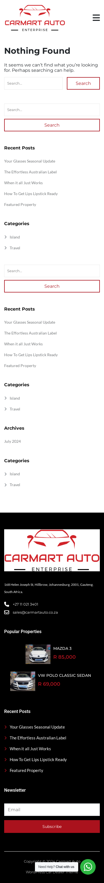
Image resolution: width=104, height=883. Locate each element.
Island (15, 237)
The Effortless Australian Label (30, 171)
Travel (15, 247)
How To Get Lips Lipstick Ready (31, 193)
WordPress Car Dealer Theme (52, 872)
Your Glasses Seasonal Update (29, 161)
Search (83, 83)
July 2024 (12, 441)
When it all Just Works (23, 182)
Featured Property (20, 204)
